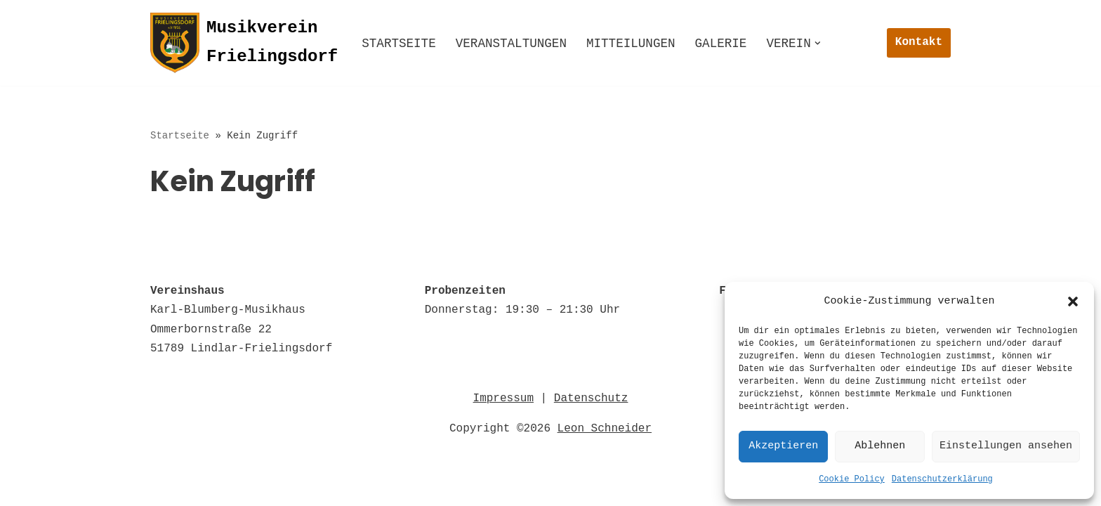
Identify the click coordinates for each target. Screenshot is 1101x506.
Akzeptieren (783, 446)
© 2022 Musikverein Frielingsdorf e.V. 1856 (291, 487)
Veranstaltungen (511, 43)
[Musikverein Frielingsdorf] (244, 43)
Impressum (503, 405)
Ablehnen (880, 446)
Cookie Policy (852, 480)
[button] (1073, 301)
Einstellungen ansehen (1006, 446)
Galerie (721, 43)
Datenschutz (591, 405)
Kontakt (918, 42)
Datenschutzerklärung (942, 480)
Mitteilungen (630, 43)
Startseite (399, 43)
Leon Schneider (605, 435)
